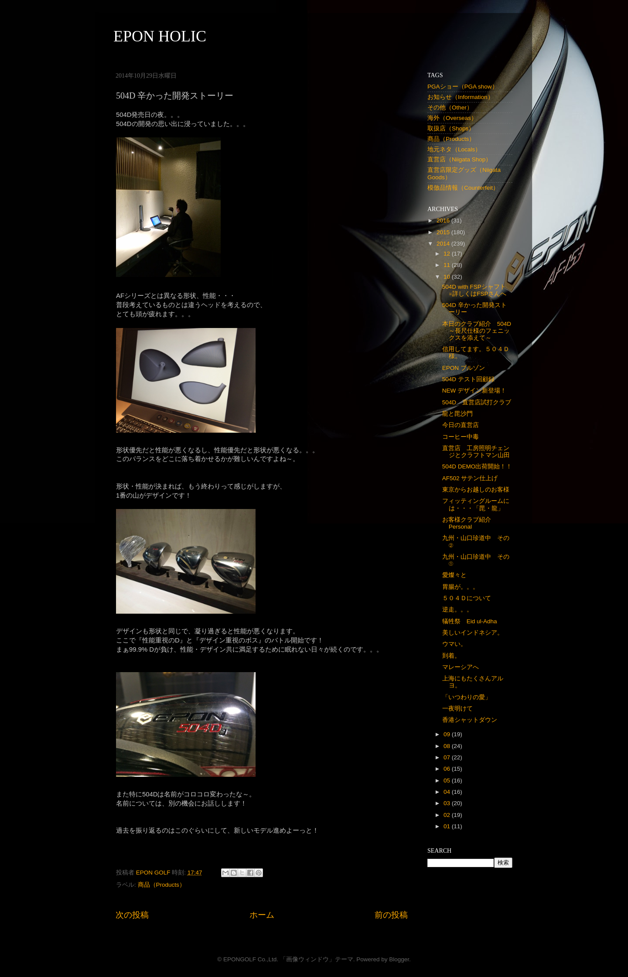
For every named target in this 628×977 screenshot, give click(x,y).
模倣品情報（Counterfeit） (463, 187)
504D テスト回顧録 (468, 379)
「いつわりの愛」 (466, 697)
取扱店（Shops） (450, 128)
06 (448, 768)
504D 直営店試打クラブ (476, 402)
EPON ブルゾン (463, 368)
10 (448, 276)
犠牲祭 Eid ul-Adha (469, 621)
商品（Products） (161, 884)
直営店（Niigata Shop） (459, 159)
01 (448, 826)
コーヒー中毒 (460, 437)
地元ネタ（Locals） (454, 149)
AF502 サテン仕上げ (470, 478)
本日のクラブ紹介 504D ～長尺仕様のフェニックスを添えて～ (479, 331)
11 (448, 265)
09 (448, 734)
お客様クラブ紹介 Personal (469, 523)
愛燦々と (454, 575)
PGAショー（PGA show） (462, 86)
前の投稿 (391, 914)
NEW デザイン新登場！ (474, 390)
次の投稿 (132, 914)
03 (448, 803)
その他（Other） (450, 107)
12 (448, 253)
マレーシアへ (460, 667)
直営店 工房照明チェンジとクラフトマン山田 (476, 451)
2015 (444, 232)
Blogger (399, 959)
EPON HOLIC (159, 36)
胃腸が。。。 (460, 587)
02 (448, 815)
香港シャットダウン (469, 720)
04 (448, 792)
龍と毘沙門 (457, 413)
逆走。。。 (457, 609)
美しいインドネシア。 (472, 632)
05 (448, 780)
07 (448, 757)
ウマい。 (454, 644)
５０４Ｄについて (466, 598)
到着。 (451, 655)
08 (448, 746)
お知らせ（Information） (460, 97)
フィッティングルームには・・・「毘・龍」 (475, 504)
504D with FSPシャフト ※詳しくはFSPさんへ (477, 290)
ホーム (261, 914)
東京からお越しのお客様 (475, 489)
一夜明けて (457, 708)
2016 (444, 220)
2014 (444, 243)
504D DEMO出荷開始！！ (477, 466)
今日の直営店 (460, 425)
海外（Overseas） (452, 118)
